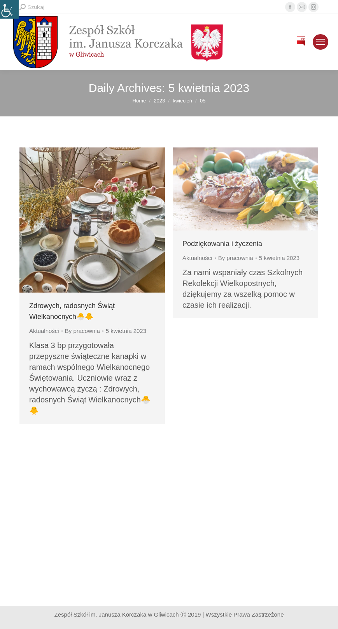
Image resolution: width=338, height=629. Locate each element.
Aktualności (44, 330)
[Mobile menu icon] (320, 42)
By (82, 330)
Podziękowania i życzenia (222, 244)
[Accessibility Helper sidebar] (9, 9)
